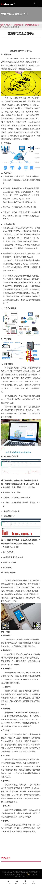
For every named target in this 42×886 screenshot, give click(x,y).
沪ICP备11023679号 (18, 875)
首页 (1, 25)
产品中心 (8, 25)
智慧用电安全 (18, 25)
